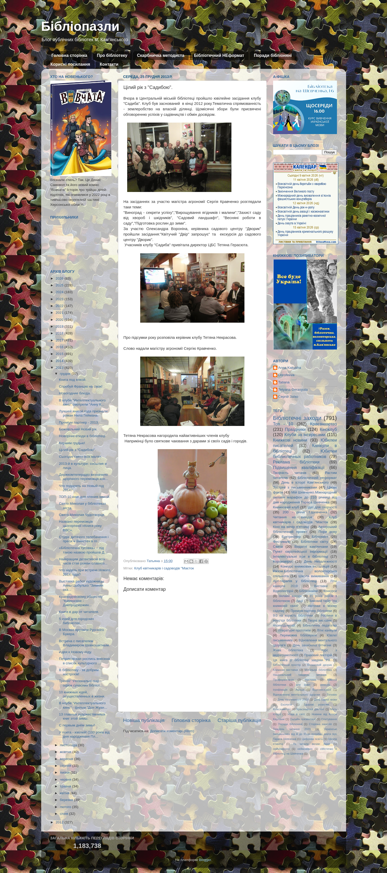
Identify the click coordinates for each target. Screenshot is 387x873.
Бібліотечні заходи (297, 418)
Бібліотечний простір (287, 664)
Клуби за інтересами (304, 434)
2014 (60, 361)
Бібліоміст (320, 537)
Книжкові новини (290, 440)
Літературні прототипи (294, 630)
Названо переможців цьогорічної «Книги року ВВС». (80, 526)
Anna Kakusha (289, 368)
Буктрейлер (291, 537)
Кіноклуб (328, 429)
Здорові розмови (316, 704)
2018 (60, 333)
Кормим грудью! (72, 443)
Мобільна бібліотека (318, 669)
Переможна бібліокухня (298, 635)
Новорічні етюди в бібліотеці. (82, 436)
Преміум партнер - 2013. (79, 422)
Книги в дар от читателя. (79, 612)
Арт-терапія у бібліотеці (295, 581)
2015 (60, 354)
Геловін (332, 694)
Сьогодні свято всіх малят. (80, 457)
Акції (299, 601)
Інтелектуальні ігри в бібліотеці (300, 556)
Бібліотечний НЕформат (219, 55)
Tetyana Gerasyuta (293, 390)
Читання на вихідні (292, 517)
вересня (67, 759)
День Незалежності (320, 561)
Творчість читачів (289, 473)
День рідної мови (325, 699)
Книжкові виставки (285, 669)
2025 (60, 285)
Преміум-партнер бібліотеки (311, 611)
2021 (60, 313)
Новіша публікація (144, 720)
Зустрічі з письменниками (295, 487)
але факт (303, 684)
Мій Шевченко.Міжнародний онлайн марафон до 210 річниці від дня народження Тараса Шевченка (305, 497)
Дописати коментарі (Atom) (172, 731)
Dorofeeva (286, 375)
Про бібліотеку (112, 55)
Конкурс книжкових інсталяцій (304, 566)
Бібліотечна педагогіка (320, 625)
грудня (66, 374)
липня (65, 772)
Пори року (327, 532)
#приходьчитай (284, 625)
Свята (278, 547)
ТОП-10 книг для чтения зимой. (84, 497)
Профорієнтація (283, 679)
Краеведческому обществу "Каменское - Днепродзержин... (81, 601)
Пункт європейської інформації (300, 551)
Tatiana (284, 382)
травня (66, 786)
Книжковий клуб (286, 507)
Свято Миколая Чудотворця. (82, 515)
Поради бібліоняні (273, 55)
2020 (60, 320)
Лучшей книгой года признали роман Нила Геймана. (83, 413)
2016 (60, 347)
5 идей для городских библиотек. (76, 621)
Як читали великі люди (311, 743)
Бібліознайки (308, 591)
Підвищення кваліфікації (299, 467)
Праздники (295, 429)
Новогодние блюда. (75, 393)
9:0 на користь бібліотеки (293, 615)
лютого (66, 807)
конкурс (325, 684)
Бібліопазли (80, 26)
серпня (66, 766)
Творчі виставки (319, 620)
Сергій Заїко (288, 397)
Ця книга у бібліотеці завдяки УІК (301, 660)
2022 (60, 306)
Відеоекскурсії (321, 689)
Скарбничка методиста (161, 55)
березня (67, 800)
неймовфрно (281, 748)
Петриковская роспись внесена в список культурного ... (84, 661)
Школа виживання (314, 576)
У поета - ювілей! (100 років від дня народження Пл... (84, 734)
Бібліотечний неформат (317, 478)
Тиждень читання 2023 (292, 729)
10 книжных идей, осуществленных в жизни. (82, 694)
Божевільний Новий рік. (78, 429)
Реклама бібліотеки (296, 462)
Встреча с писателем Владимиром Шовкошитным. (84, 643)
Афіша (300, 689)
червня (66, 779)
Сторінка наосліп (320, 724)
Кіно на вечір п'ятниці (291, 527)
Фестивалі (281, 542)
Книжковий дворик (319, 664)
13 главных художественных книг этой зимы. (82, 716)
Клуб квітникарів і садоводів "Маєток (164, 568)
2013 (60, 368)
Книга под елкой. (72, 380)
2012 (60, 822)
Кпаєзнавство (282, 709)
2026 (60, 278)
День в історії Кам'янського (304, 482)
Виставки (321, 586)
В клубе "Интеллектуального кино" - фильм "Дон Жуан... (83, 705)
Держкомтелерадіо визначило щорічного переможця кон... (83, 477)
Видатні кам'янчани (311, 547)
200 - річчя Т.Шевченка (305, 512)
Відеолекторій (283, 591)
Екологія (286, 704)
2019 (60, 326)
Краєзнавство (323, 424)
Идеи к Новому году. (75, 652)
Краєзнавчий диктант (310, 709)
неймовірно (304, 748)
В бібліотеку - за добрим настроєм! (79, 672)
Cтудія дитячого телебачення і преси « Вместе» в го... (83, 539)
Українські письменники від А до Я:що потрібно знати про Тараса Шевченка (305, 733)
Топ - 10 (283, 424)
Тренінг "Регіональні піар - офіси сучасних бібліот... (80, 683)
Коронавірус (283, 561)
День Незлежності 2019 (293, 699)
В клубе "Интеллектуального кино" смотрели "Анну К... (82, 402)
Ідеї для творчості (322, 507)
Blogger (205, 860)
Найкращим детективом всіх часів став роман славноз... (83, 561)
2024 (60, 292)
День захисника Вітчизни (312, 645)
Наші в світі (296, 714)
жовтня (66, 752)
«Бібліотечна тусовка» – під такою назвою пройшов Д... (83, 550)
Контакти (109, 64)
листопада (69, 745)
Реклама (310, 679)
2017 (60, 340)
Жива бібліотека (288, 650)
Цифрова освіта (312, 738)
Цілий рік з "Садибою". (77, 450)
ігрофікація (280, 689)
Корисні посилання (70, 64)
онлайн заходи (290, 596)
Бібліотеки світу (314, 542)
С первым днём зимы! (77, 725)
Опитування (329, 719)
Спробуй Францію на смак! (80, 386)
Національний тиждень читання (300, 674)
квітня (65, 793)
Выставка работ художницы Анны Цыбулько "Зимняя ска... (81, 585)
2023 (60, 299)
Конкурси (330, 591)
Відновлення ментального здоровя (296, 694)
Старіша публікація (239, 720)
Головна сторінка (69, 55)
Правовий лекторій (318, 655)
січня (64, 814)
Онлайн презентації (303, 719)
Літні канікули (327, 630)
